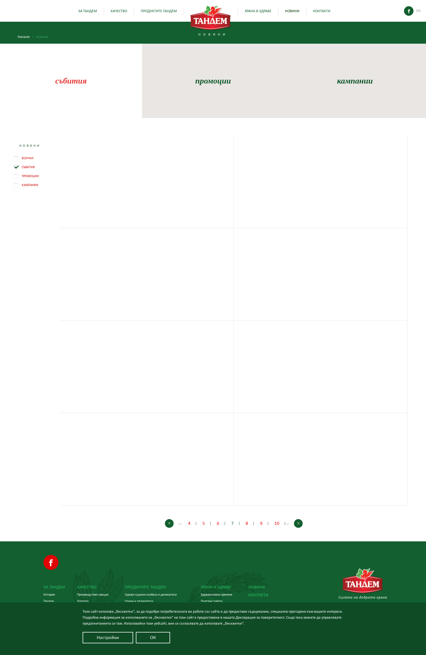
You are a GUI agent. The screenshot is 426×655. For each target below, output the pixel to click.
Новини (292, 11)
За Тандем (87, 11)
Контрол (83, 601)
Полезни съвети (211, 601)
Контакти (321, 11)
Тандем (48, 601)
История (49, 594)
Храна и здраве (258, 11)
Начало (26, 37)
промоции (213, 80)
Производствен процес (93, 594)
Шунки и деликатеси (139, 601)
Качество (119, 11)
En (418, 11)
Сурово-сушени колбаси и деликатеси (151, 594)
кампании (355, 80)
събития (71, 80)
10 (276, 523)
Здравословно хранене (216, 594)
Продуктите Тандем (159, 11)
